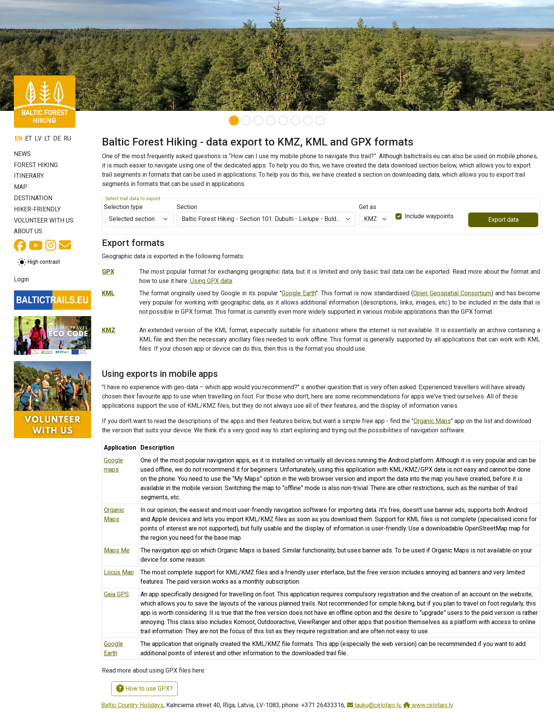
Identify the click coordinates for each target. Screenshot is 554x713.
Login (21, 279)
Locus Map (119, 572)
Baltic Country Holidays (132, 705)
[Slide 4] (271, 120)
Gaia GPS (116, 594)
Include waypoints (429, 216)
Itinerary (29, 175)
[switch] (398, 216)
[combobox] (266, 219)
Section (187, 207)
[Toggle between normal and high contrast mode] (38, 262)
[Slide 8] (320, 120)
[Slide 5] (283, 120)
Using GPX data (211, 281)
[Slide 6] (295, 120)
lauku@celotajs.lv (373, 705)
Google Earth (299, 293)
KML (108, 293)
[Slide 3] (259, 120)
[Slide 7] (308, 120)
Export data (503, 219)
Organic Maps (432, 421)
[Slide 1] (234, 120)
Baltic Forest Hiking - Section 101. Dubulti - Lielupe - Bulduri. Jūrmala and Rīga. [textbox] (262, 219)
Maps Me (117, 550)
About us (28, 231)
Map (20, 187)
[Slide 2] (246, 120)
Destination (33, 198)
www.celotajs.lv (428, 705)
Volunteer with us (43, 220)
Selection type (123, 207)
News (22, 153)
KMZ (108, 330)
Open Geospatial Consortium (452, 293)
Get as (367, 207)
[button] (41, 55)
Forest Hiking (36, 165)
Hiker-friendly (37, 209)
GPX (108, 271)
